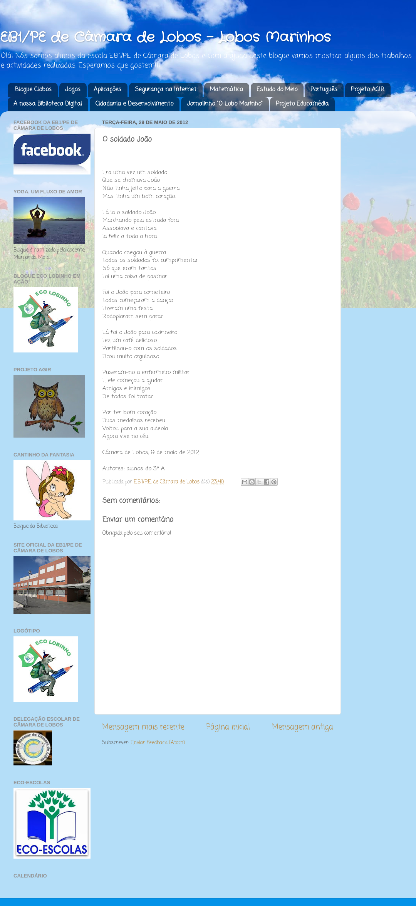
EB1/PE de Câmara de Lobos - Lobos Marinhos (165, 37)
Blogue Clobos (33, 90)
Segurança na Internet (165, 90)
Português (323, 90)
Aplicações (107, 90)
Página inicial (228, 727)
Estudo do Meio (277, 90)
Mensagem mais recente (143, 727)
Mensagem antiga (302, 727)
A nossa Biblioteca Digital (47, 104)
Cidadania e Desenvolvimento (134, 104)
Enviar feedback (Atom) (158, 743)
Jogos (73, 90)
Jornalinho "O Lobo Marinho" (225, 104)
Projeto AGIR (367, 90)
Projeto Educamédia (302, 104)
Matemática (226, 90)
